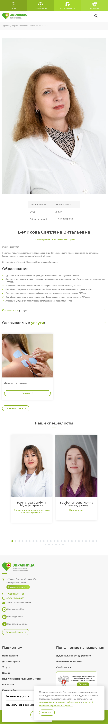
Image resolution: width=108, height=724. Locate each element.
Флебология (63, 667)
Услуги (6, 667)
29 (56, 544)
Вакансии (8, 684)
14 (58, 541)
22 (86, 541)
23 (89, 541)
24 (93, 541)
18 (72, 541)
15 (61, 541)
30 (59, 544)
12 (51, 541)
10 (44, 541)
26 (45, 544)
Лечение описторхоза (69, 661)
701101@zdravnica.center (18, 602)
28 (52, 544)
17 (68, 541)
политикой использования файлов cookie (59, 702)
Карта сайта (9, 690)
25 (96, 541)
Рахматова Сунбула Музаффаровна (31, 504)
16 (65, 541)
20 (79, 541)
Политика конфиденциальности (21, 678)
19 (75, 541)
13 (54, 541)
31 (63, 544)
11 (47, 541)
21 (82, 541)
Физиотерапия (15, 383)
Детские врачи (11, 661)
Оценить (83, 684)
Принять (47, 712)
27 (49, 544)
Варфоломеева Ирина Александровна (76, 504)
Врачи (6, 673)
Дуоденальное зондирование (74, 655)
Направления (10, 655)
